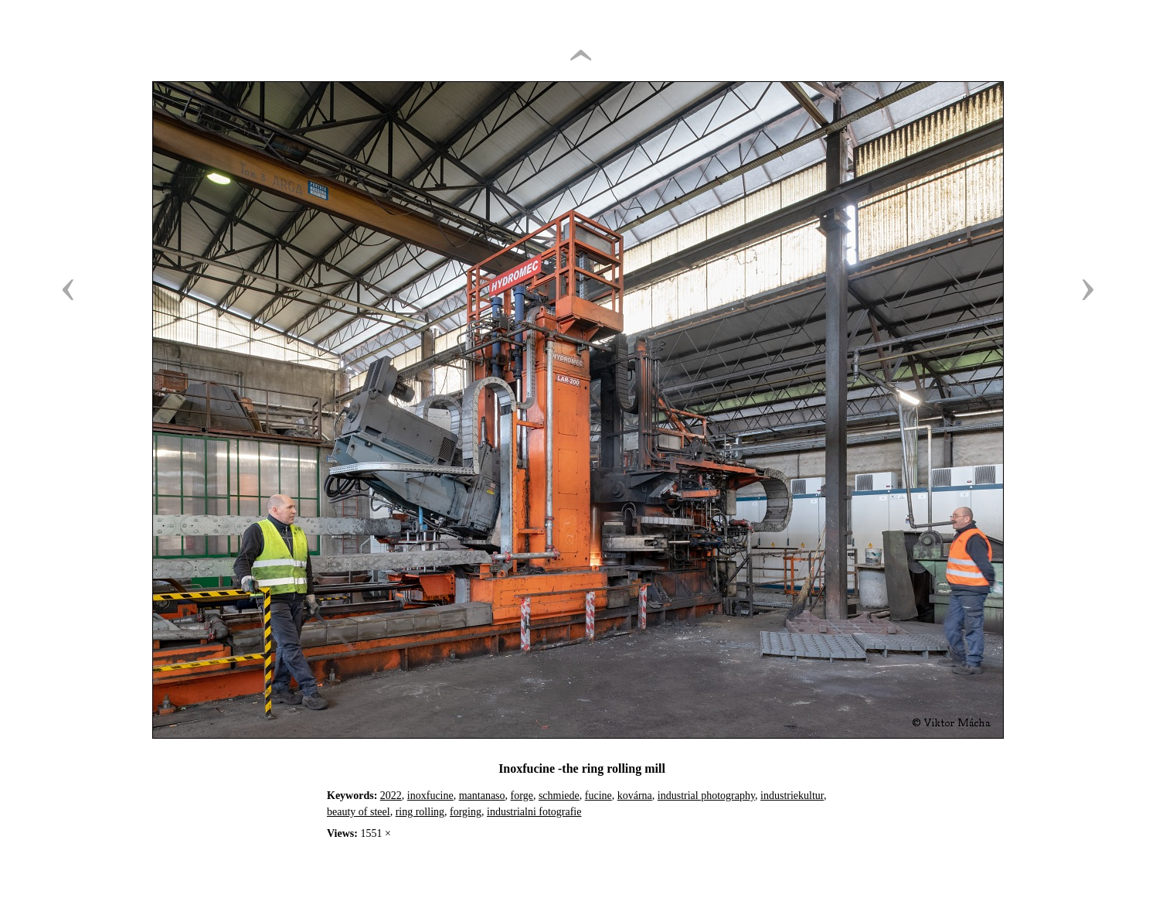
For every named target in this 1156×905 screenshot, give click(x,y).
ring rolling (420, 812)
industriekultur (792, 795)
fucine (598, 795)
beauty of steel (358, 812)
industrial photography (706, 795)
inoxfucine (430, 795)
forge (522, 795)
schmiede (559, 795)
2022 (391, 795)
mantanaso (482, 795)
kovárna (634, 795)
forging (465, 812)
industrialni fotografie (534, 812)
